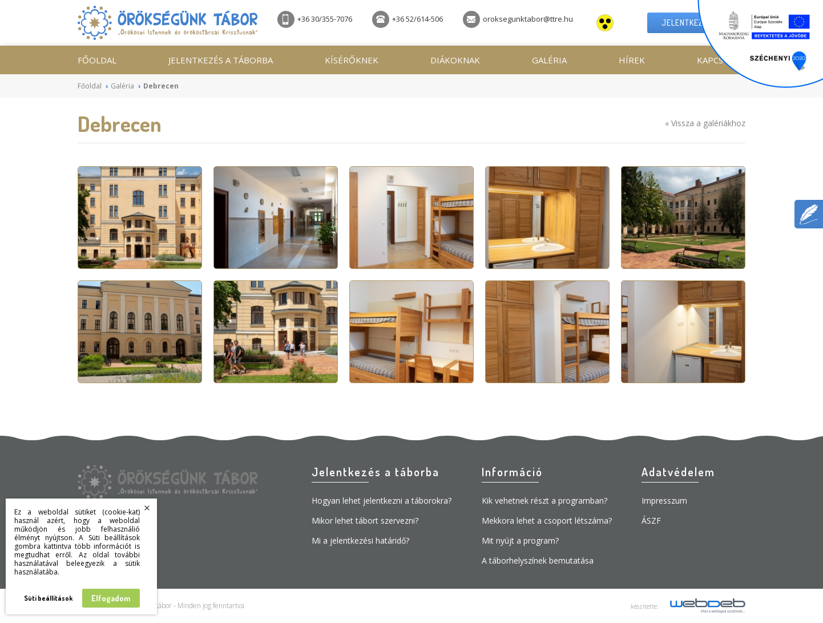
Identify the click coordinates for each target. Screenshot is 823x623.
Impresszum (664, 500)
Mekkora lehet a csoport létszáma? (547, 520)
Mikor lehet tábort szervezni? (365, 520)
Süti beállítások (48, 598)
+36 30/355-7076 (314, 19)
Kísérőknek (351, 60)
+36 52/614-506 (407, 19)
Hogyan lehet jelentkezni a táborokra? (381, 500)
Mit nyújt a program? (520, 540)
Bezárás (147, 508)
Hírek (632, 60)
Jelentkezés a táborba (220, 60)
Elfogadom (110, 598)
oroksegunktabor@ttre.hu (518, 19)
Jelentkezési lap (696, 22)
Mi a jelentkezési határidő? (360, 540)
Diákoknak (455, 60)
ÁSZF (651, 520)
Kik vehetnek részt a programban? (544, 500)
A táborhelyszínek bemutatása (538, 560)
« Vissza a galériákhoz (705, 123)
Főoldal (97, 60)
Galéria (549, 60)
